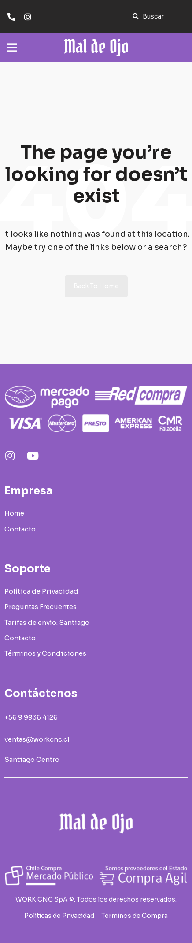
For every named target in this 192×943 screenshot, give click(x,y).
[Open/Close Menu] (12, 43)
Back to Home (96, 286)
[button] (148, 16)
